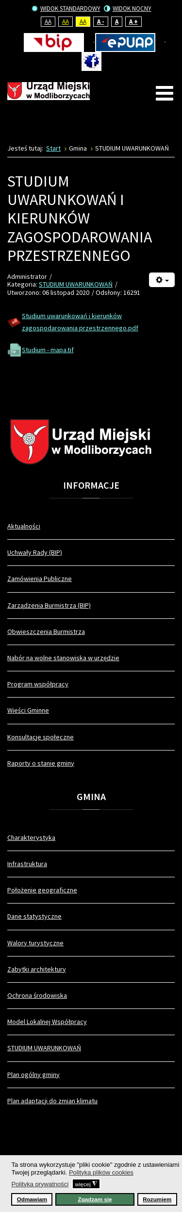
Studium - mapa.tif (48, 349)
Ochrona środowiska (37, 995)
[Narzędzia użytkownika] (162, 280)
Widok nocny (127, 9)
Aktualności (23, 526)
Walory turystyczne (35, 943)
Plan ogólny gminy (33, 1074)
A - (100, 21)
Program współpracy (37, 684)
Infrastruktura (27, 863)
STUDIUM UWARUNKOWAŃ (76, 284)
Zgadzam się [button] (95, 1199)
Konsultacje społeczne (40, 737)
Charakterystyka (31, 837)
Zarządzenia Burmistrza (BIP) (49, 605)
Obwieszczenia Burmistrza (46, 631)
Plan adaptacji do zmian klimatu (52, 1100)
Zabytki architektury (36, 969)
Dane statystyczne (34, 916)
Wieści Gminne (28, 710)
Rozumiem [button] (157, 1199)
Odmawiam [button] (32, 1199)
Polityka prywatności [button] (39, 1184)
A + (133, 21)
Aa (48, 21)
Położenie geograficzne (42, 890)
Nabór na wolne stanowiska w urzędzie (63, 657)
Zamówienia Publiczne (39, 578)
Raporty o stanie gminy (40, 763)
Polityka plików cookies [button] (101, 1172)
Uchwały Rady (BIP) (34, 552)
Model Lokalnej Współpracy (47, 1021)
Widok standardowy (66, 9)
